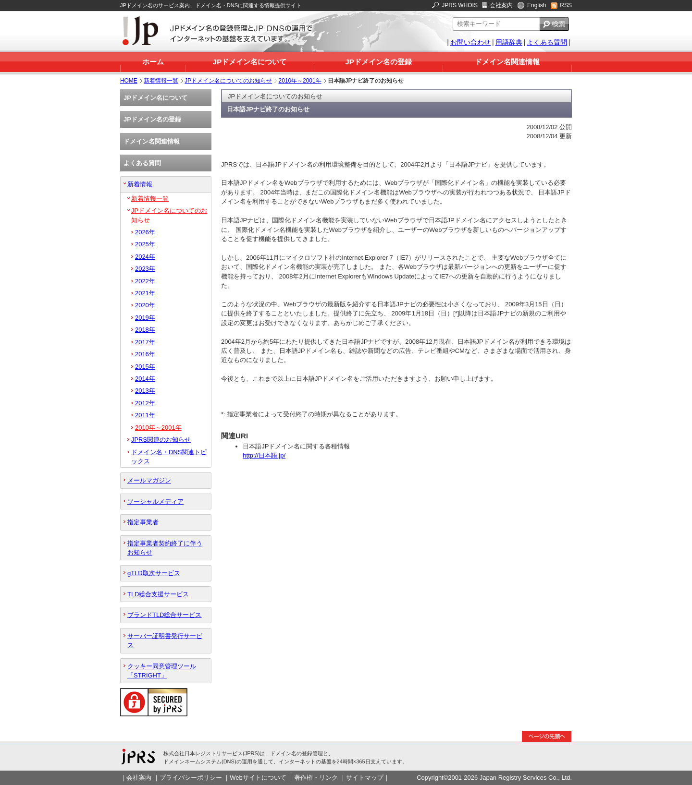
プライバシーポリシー (191, 777)
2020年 (145, 305)
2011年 (145, 415)
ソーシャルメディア (155, 501)
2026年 (145, 232)
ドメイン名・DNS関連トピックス (169, 456)
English (536, 5)
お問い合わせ (470, 42)
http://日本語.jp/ (264, 455)
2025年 (145, 244)
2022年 (145, 281)
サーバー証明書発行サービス (164, 640)
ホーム (153, 62)
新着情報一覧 (161, 80)
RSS (566, 5)
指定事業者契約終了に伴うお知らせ (164, 548)
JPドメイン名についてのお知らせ (228, 80)
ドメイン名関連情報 (507, 62)
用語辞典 (508, 42)
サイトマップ (364, 777)
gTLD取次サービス (153, 573)
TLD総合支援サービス (158, 594)
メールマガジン (149, 480)
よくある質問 (547, 42)
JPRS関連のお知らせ (161, 439)
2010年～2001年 (300, 80)
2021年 (145, 293)
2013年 (145, 390)
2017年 (145, 342)
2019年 (145, 317)
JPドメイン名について (249, 62)
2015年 (145, 366)
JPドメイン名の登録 (378, 62)
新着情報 (139, 184)
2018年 (145, 329)
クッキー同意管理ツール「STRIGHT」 (161, 671)
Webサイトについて (258, 777)
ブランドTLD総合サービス (164, 614)
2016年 (145, 354)
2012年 (145, 403)
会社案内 (501, 5)
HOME (128, 80)
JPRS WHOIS (460, 5)
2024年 (145, 256)
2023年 (145, 268)
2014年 (145, 378)
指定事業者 (143, 522)
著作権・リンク (316, 777)
